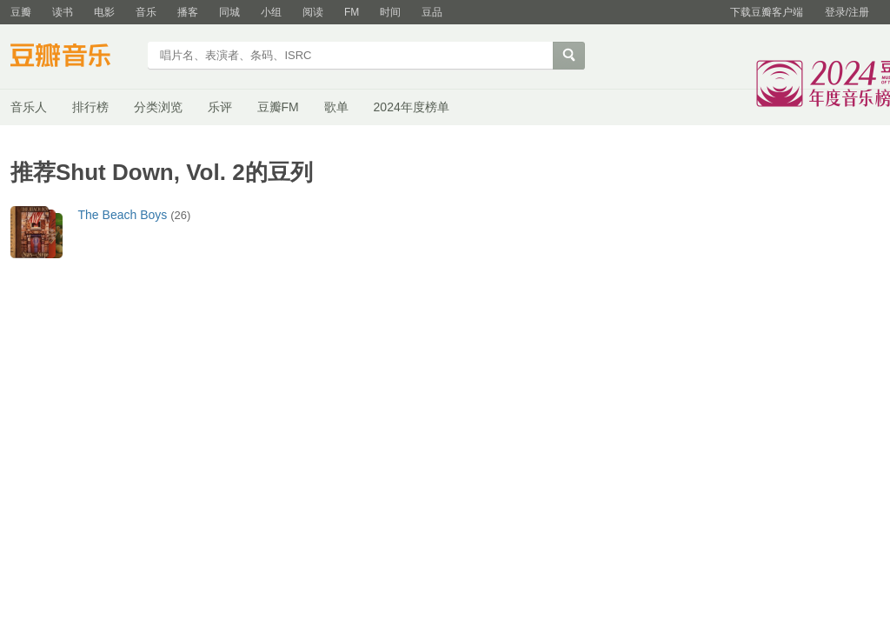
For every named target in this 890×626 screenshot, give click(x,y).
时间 (390, 12)
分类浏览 (158, 107)
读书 (62, 12)
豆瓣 (20, 12)
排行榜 (90, 107)
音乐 (146, 12)
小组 (271, 12)
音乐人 (28, 107)
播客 (187, 12)
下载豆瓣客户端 (766, 12)
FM (351, 12)
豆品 (432, 12)
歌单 (336, 107)
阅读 (312, 12)
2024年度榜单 (411, 107)
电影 (104, 12)
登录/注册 (847, 12)
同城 (229, 12)
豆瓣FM (278, 107)
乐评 (220, 107)
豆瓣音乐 (73, 57)
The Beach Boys (123, 215)
